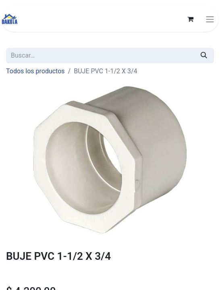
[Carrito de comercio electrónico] (190, 19)
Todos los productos (35, 71)
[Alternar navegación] (209, 19)
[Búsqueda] (204, 55)
